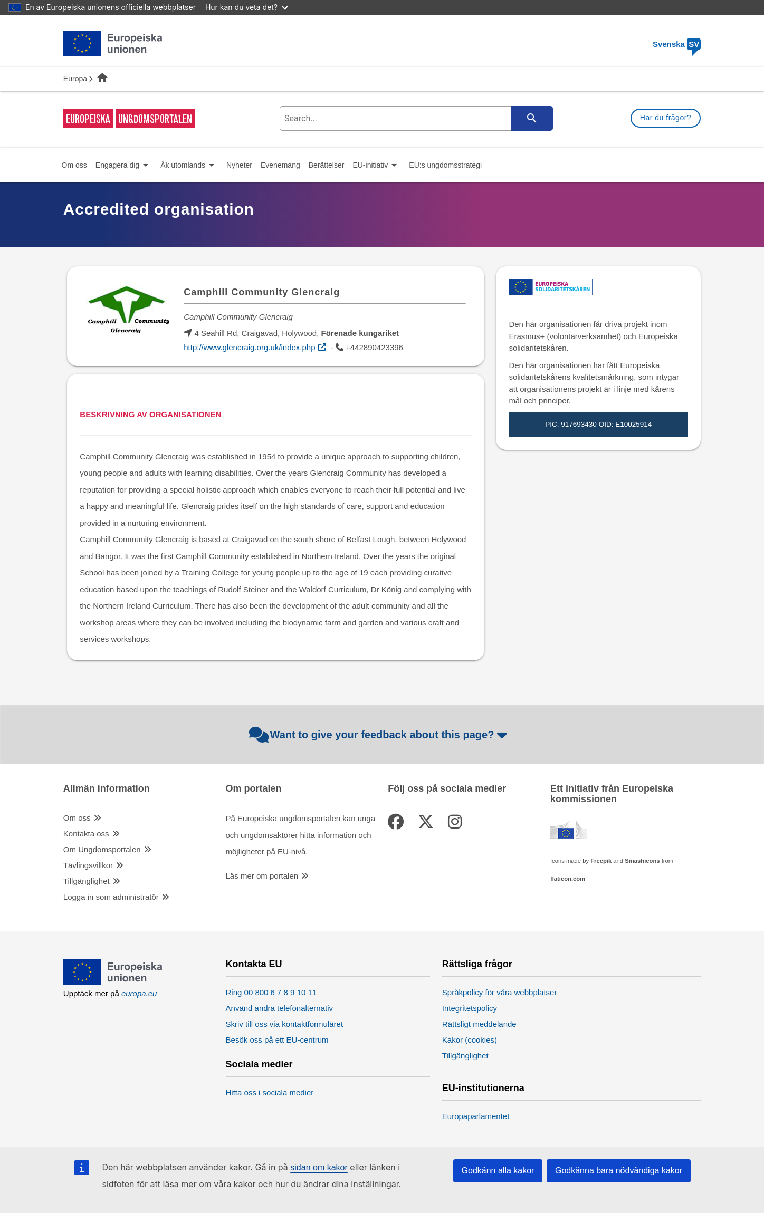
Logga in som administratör (111, 896)
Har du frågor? (665, 117)
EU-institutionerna (483, 1088)
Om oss (77, 817)
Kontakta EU (254, 964)
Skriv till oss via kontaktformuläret (284, 1023)
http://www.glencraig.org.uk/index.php (249, 347)
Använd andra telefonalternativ (279, 1008)
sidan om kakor (319, 1167)
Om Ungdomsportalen (102, 849)
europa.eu (139, 993)
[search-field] (415, 118)
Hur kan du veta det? (246, 7)
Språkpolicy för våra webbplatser (499, 992)
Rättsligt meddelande (479, 1023)
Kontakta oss (86, 833)
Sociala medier (259, 1065)
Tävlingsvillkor (88, 865)
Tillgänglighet (86, 881)
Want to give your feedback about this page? (379, 735)
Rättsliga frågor (477, 964)
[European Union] (113, 981)
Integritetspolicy (469, 1008)
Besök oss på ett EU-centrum (277, 1039)
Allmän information (106, 789)
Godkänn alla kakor (498, 1170)
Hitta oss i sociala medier (270, 1092)
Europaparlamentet (476, 1116)
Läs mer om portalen (262, 875)
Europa (75, 78)
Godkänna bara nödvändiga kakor (618, 1170)
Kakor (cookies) (469, 1039)
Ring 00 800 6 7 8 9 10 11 (271, 992)
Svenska (677, 44)
